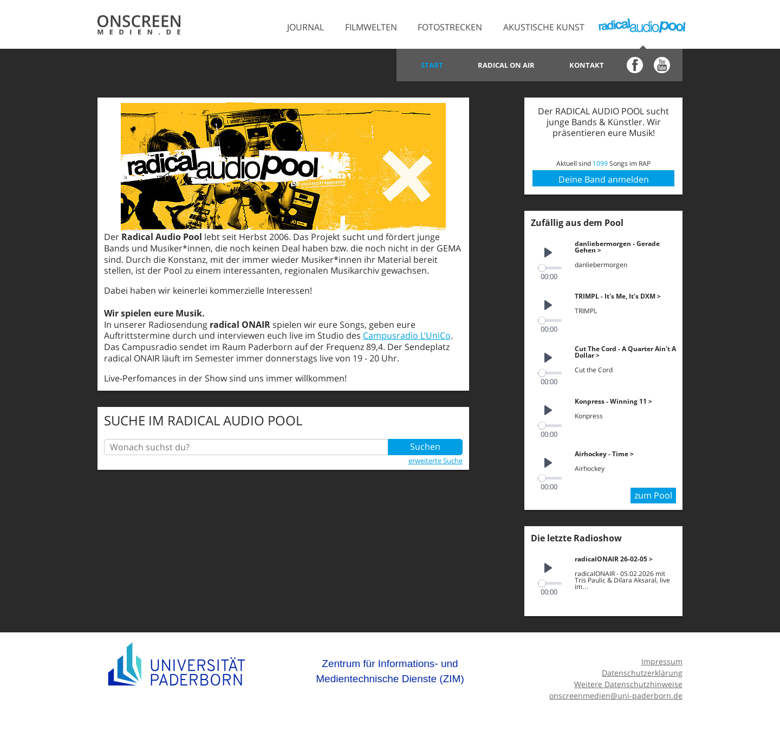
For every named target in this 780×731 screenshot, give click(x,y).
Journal (305, 27)
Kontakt (586, 65)
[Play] (548, 253)
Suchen (425, 447)
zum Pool (653, 493)
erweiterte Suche (435, 460)
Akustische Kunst (543, 27)
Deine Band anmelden (603, 179)
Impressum (661, 659)
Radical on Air (506, 65)
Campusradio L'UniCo (407, 335)
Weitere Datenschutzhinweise (628, 681)
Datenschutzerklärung (642, 670)
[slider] (550, 267)
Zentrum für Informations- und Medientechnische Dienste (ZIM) (390, 668)
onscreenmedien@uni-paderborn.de (615, 692)
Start (432, 65)
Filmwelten (371, 27)
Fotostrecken (450, 27)
